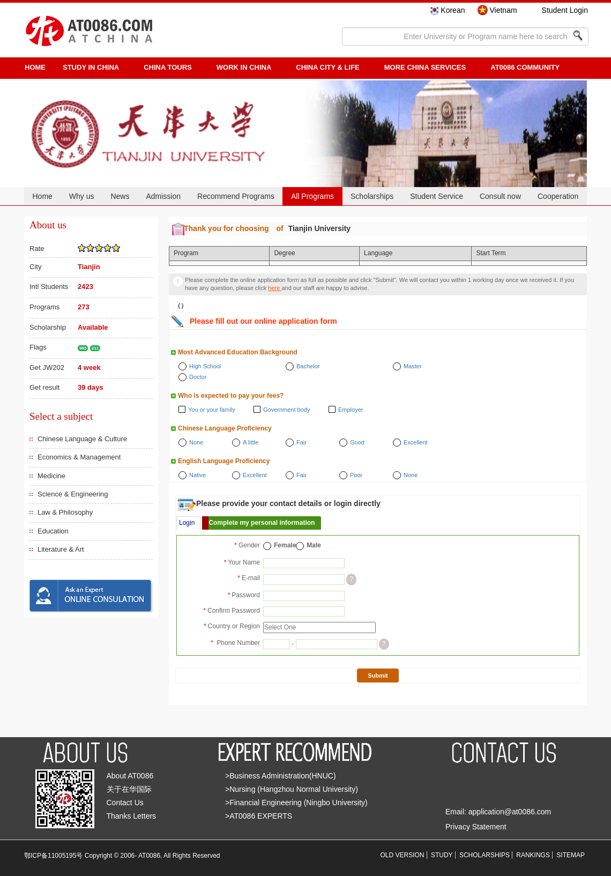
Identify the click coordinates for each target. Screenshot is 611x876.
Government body (286, 409)
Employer (350, 409)
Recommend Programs (235, 196)
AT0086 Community (525, 67)
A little (250, 442)
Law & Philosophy (65, 512)
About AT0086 (130, 775)
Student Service (436, 196)
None (196, 442)
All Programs (312, 196)
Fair (301, 442)
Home (42, 196)
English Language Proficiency (224, 461)
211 (95, 348)
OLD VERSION (402, 855)
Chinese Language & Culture (82, 439)
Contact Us (125, 802)
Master (413, 366)
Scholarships (372, 196)
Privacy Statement (475, 826)
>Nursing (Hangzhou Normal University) (291, 789)
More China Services (425, 67)
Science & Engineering (73, 494)
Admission (163, 196)
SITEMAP (570, 855)
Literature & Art (61, 549)
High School (205, 366)
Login (187, 522)
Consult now (500, 196)
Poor (356, 475)
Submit (378, 675)
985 (82, 348)
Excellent (416, 442)
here (274, 288)
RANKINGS (533, 855)
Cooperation (558, 196)
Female (285, 545)
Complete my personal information (261, 522)
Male (314, 545)
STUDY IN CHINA (91, 67)
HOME (35, 67)
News (119, 196)
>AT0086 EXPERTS (258, 816)
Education (53, 531)
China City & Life (327, 67)
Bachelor (307, 366)
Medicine (51, 476)
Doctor (197, 377)
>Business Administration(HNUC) (280, 775)
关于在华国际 (129, 789)
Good (357, 442)
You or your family (211, 409)
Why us (81, 196)
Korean (453, 10)
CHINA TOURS (168, 67)
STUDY (442, 855)
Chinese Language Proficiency (225, 428)
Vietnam (503, 10)
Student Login (565, 10)
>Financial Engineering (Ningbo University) (296, 802)
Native (197, 475)
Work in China (244, 67)
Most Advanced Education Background (237, 352)
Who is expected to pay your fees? (231, 395)
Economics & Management (79, 457)
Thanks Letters (132, 816)
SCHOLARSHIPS (484, 855)
